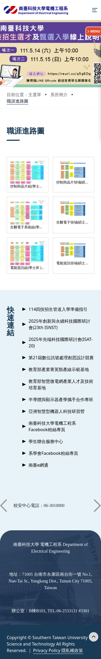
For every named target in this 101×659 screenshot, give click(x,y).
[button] (3, 505)
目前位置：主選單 (24, 95)
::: (8, 124)
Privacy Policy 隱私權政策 (58, 650)
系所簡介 (59, 95)
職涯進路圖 (17, 101)
